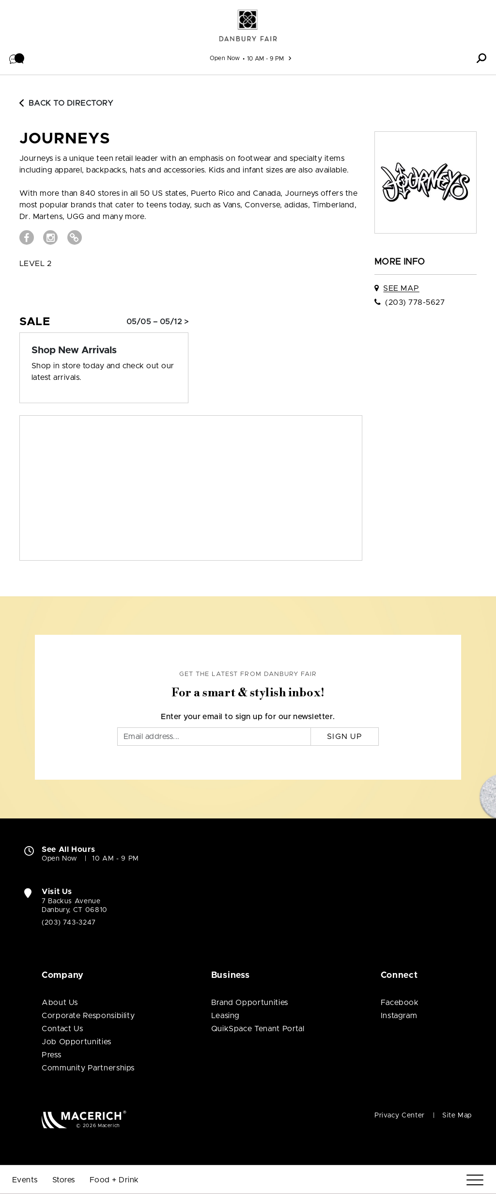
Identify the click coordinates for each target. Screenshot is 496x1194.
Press (51, 1055)
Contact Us (62, 1029)
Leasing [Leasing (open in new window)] (225, 1016)
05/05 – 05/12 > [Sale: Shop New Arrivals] (157, 322)
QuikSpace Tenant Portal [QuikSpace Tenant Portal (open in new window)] (258, 1029)
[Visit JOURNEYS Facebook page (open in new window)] (26, 237)
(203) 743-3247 (69, 922)
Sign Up (344, 736)
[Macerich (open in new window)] (84, 1119)
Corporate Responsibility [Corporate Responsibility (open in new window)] (88, 1016)
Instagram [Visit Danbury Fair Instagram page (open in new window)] (399, 1016)
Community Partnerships (88, 1068)
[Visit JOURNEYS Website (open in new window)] (74, 237)
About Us (60, 1002)
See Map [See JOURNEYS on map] (401, 288)
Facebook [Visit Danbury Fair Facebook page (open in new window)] (400, 1002)
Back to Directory (66, 103)
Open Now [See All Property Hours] (225, 58)
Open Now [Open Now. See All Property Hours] (60, 858)
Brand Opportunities (249, 1002)
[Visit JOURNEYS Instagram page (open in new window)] (50, 237)
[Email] (214, 736)
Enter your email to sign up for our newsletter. (248, 717)
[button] (17, 58)
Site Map (457, 1115)
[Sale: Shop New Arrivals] (103, 350)
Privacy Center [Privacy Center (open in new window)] (399, 1115)
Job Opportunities (76, 1042)
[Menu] (475, 1180)
